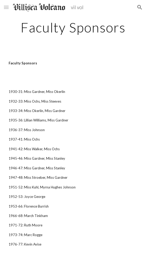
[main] (73, 27)
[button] (6, 7)
